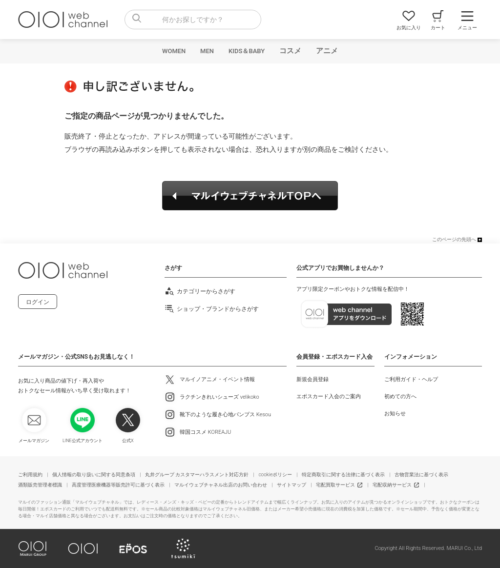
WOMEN (174, 51)
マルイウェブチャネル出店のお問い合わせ (220, 484)
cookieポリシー (275, 474)
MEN (207, 51)
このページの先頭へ (454, 239)
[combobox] (193, 19)
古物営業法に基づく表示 (421, 474)
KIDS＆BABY (247, 51)
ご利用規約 (30, 474)
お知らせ (395, 413)
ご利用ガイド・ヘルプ (411, 379)
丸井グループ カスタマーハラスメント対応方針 (197, 474)
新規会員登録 (312, 379)
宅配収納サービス (392, 484)
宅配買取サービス (335, 484)
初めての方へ (400, 396)
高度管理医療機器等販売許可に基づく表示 (118, 484)
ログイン (37, 302)
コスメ (290, 50)
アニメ (327, 50)
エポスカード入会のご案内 (328, 396)
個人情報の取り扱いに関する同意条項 (93, 474)
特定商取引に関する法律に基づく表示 (343, 474)
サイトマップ (291, 484)
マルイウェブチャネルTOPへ (250, 195)
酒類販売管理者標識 (40, 484)
